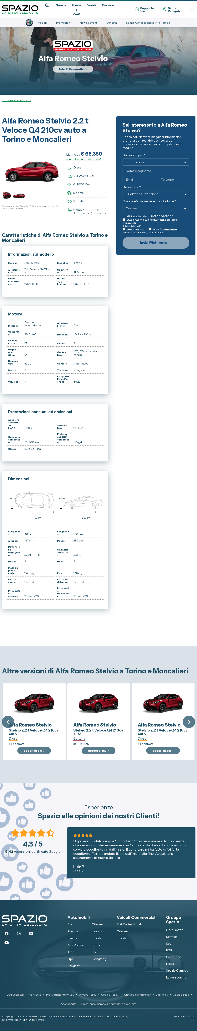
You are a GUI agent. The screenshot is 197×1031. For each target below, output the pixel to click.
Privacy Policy (87, 994)
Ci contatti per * (134, 155)
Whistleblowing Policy (137, 994)
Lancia (72, 938)
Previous (8, 722)
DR (94, 952)
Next (189, 722)
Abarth (73, 931)
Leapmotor (100, 931)
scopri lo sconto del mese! (83, 159)
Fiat (70, 924)
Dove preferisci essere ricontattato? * (149, 201)
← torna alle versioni (16, 100)
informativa (135, 216)
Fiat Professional (129, 924)
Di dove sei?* (132, 187)
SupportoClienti (144, 10)
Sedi (169, 943)
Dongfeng (99, 959)
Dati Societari (15, 994)
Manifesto (35, 994)
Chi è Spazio (175, 930)
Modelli (42, 22)
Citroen (97, 924)
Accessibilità (68, 1004)
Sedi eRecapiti (171, 10)
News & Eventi (89, 22)
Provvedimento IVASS (60, 994)
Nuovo (61, 5)
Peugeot (74, 966)
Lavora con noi (176, 977)
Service (108, 5)
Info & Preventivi (73, 69)
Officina (112, 22)
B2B (169, 950)
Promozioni (63, 22)
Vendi (91, 5)
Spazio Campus (177, 970)
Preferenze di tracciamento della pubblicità (108, 1004)
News (170, 964)
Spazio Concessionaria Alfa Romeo (148, 22)
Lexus (96, 945)
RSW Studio (189, 1016)
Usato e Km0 (76, 9)
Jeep (71, 952)
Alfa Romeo (76, 945)
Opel (71, 959)
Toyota (97, 938)
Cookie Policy (109, 994)
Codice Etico (181, 994)
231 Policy (162, 994)
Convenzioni (175, 957)
